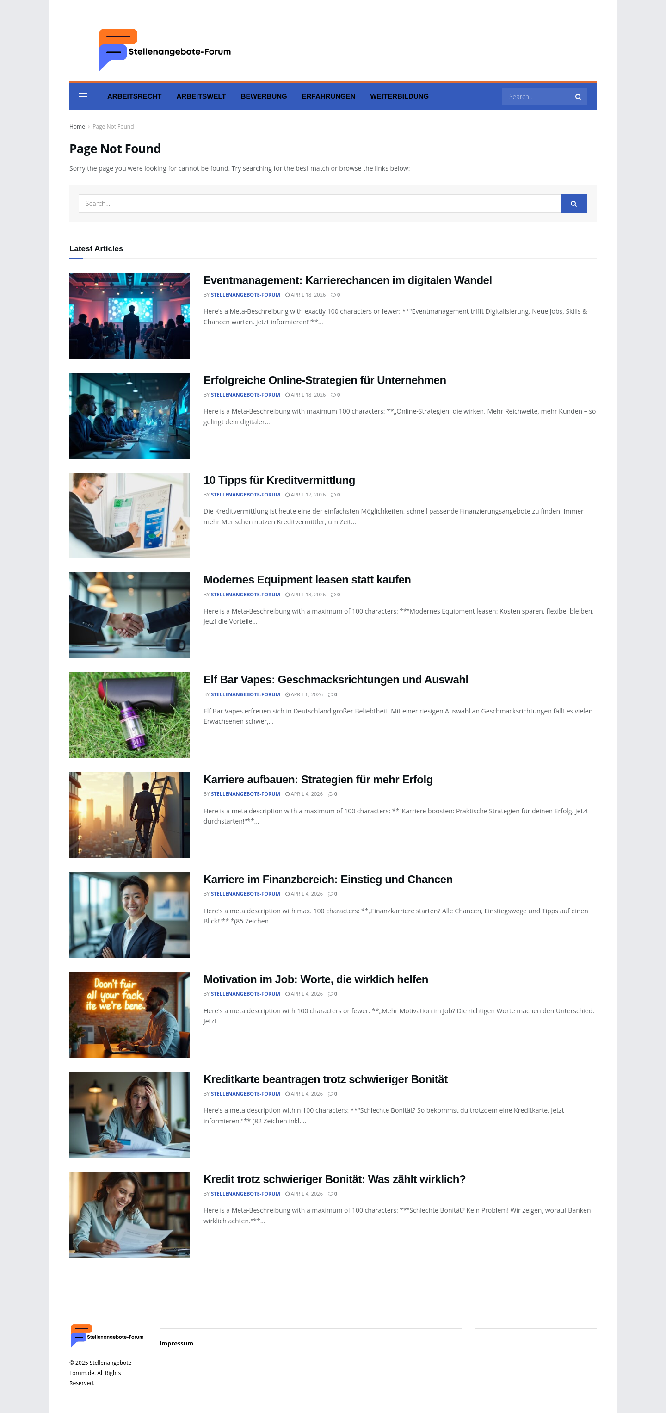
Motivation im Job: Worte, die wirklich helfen (316, 979)
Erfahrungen (329, 96)
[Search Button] (579, 96)
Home (77, 126)
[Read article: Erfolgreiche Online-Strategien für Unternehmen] (129, 416)
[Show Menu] (83, 96)
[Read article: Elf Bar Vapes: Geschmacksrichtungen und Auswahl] (129, 715)
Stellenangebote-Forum (245, 294)
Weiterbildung (399, 96)
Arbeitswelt (201, 96)
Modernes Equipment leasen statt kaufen (307, 579)
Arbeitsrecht (134, 96)
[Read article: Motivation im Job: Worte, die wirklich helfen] (129, 1015)
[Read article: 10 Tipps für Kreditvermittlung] (129, 516)
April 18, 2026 (305, 294)
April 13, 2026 (305, 594)
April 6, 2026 (304, 694)
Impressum (176, 1343)
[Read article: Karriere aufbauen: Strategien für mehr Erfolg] (129, 815)
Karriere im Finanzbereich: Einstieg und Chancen (328, 879)
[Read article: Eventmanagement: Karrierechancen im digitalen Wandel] (129, 316)
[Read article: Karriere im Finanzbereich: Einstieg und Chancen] (129, 915)
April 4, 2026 (304, 793)
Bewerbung (264, 96)
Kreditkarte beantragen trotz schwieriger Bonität (326, 1079)
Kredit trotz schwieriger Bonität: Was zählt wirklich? (335, 1179)
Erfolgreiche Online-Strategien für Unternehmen (325, 380)
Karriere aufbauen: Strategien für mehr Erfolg (318, 779)
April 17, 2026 (305, 494)
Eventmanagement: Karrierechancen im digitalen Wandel (348, 280)
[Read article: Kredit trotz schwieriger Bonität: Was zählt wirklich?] (129, 1215)
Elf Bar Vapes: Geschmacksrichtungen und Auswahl (336, 679)
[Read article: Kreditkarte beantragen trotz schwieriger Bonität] (129, 1115)
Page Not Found (113, 126)
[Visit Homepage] (152, 49)
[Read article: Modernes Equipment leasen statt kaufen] (129, 615)
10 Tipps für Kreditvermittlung (279, 480)
